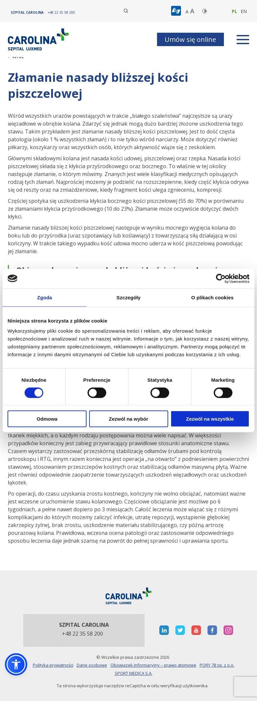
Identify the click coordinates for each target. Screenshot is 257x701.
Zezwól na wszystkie (210, 419)
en (244, 11)
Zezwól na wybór (128, 419)
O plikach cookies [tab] (212, 297)
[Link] (39, 39)
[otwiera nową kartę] (164, 630)
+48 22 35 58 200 (82, 634)
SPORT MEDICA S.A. (133, 673)
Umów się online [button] (190, 39)
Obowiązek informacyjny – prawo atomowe (153, 665)
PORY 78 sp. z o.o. (217, 665)
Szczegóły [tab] (128, 297)
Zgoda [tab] (44, 297)
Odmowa (47, 419)
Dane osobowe (92, 665)
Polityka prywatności (53, 665)
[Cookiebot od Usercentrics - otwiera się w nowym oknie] (220, 278)
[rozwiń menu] (243, 39)
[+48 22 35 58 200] (61, 12)
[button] (177, 11)
